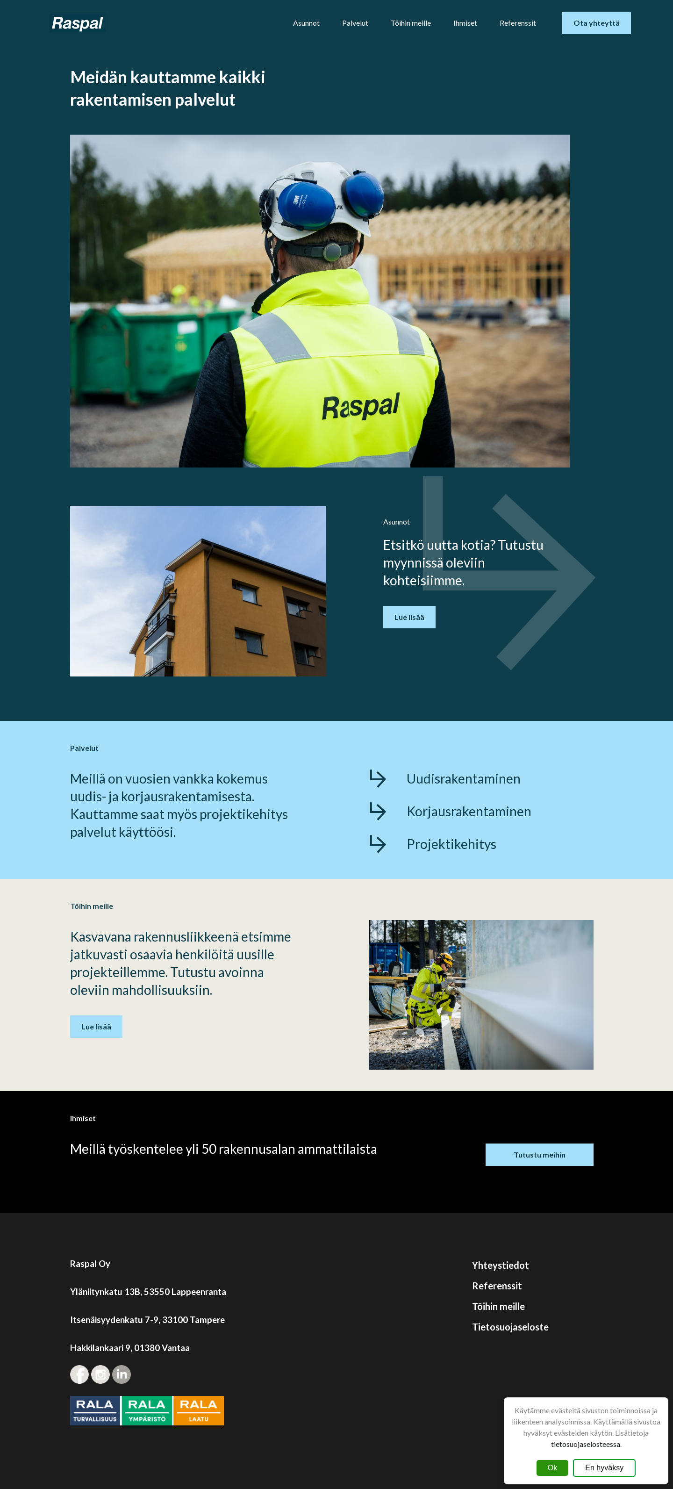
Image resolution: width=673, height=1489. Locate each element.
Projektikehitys (451, 844)
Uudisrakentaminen (464, 778)
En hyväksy (604, 1468)
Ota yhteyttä (596, 22)
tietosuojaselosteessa (585, 1443)
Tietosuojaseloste (510, 1326)
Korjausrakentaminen (469, 811)
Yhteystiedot (500, 1265)
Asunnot (306, 22)
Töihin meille (411, 22)
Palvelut (355, 22)
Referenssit (518, 22)
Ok (552, 1468)
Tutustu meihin (540, 1154)
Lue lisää (409, 616)
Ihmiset (465, 22)
